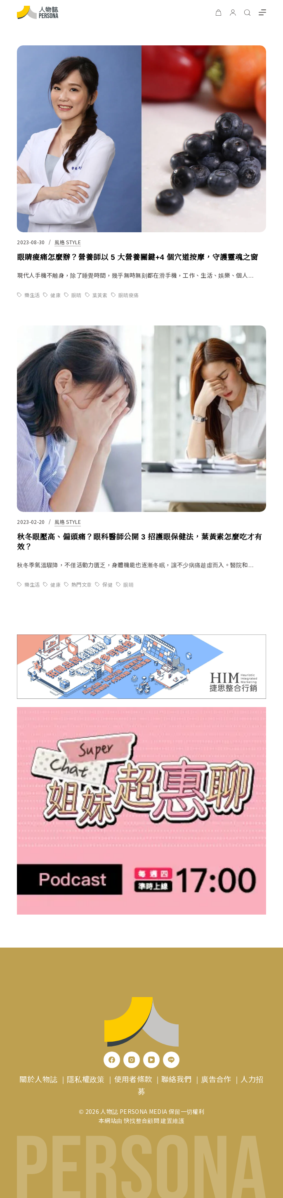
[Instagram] (131, 1060)
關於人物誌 (38, 1078)
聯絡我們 (176, 1078)
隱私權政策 (86, 1078)
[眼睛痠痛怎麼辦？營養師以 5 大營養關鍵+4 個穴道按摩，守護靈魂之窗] (141, 139)
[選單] (262, 12)
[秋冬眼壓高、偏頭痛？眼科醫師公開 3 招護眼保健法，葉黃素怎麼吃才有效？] (141, 428)
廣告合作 (216, 1078)
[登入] (233, 12)
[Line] (171, 1060)
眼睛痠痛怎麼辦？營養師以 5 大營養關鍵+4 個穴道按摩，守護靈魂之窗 (137, 257)
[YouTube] (151, 1060)
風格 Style (67, 241)
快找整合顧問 (141, 1120)
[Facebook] (112, 1060)
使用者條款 (133, 1078)
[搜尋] (247, 12)
